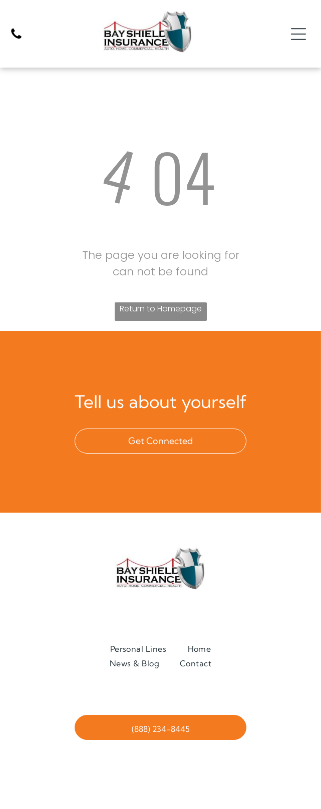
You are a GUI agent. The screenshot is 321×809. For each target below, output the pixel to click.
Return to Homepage (161, 308)
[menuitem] (138, 648)
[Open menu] (298, 34)
